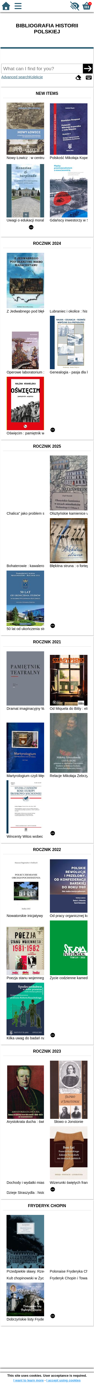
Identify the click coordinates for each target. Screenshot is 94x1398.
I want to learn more (28, 1380)
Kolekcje (36, 77)
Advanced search (15, 77)
